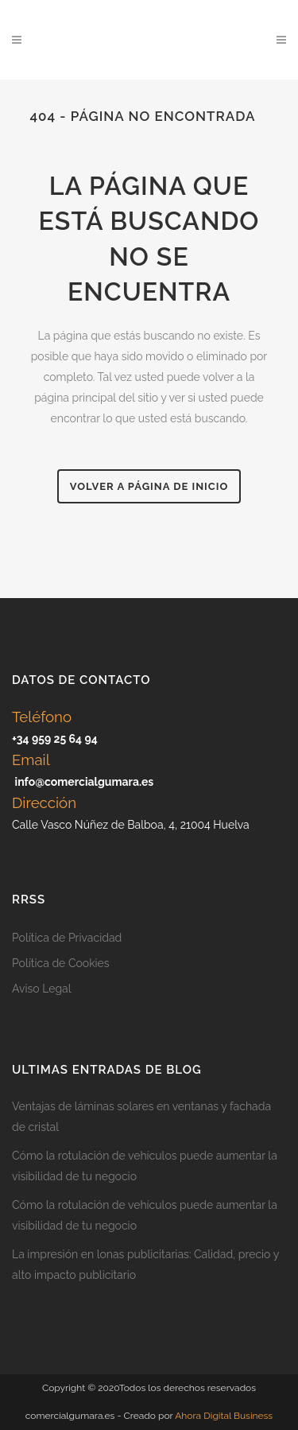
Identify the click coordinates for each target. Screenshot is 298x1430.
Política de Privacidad (67, 937)
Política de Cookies (61, 963)
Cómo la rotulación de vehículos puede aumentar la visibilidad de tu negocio (144, 1166)
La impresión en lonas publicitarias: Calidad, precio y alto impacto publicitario (145, 1264)
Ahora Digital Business (224, 1415)
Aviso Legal (42, 988)
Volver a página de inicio (149, 486)
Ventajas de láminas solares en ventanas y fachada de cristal (141, 1116)
